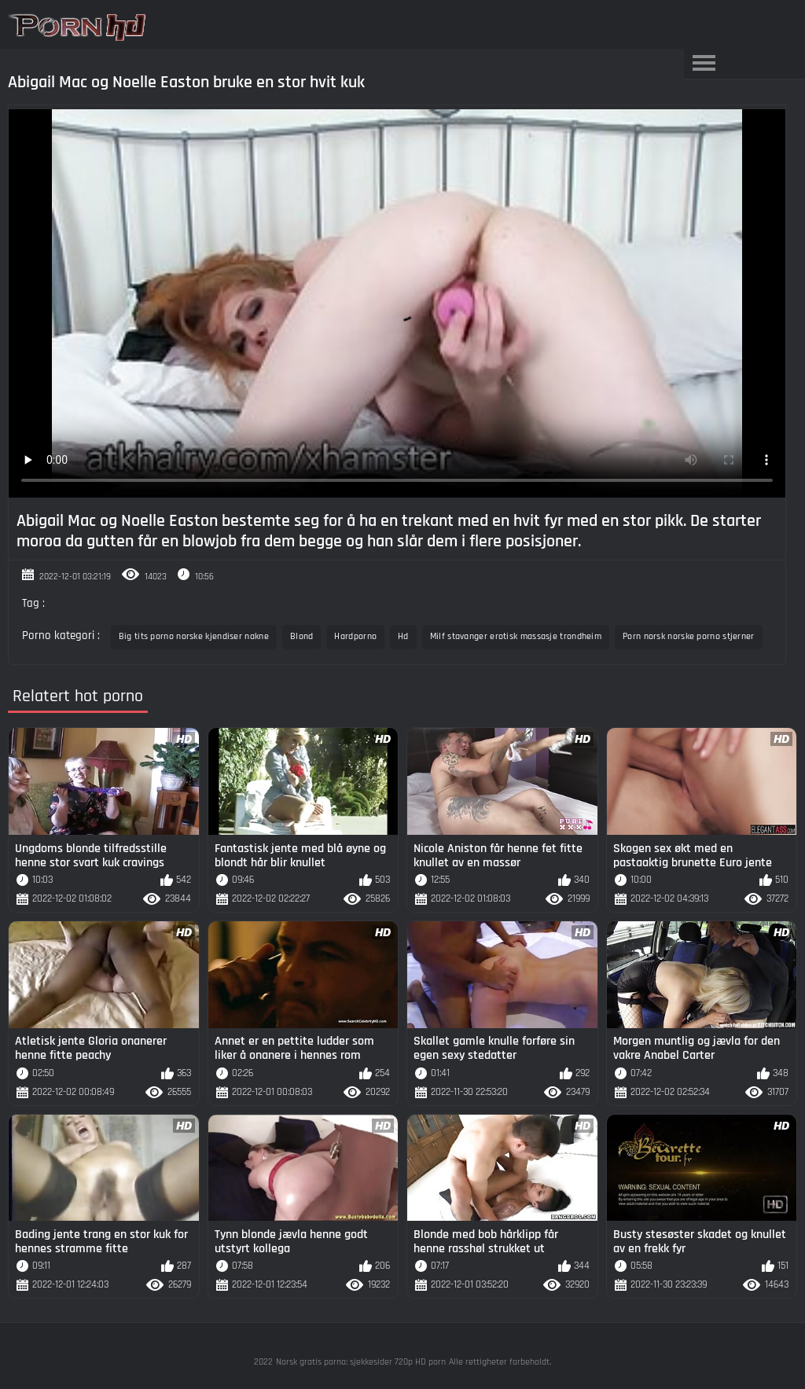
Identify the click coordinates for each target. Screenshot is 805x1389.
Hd (403, 636)
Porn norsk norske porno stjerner (689, 636)
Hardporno (355, 636)
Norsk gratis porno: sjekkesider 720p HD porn (361, 1362)
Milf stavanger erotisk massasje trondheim (515, 636)
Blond (302, 636)
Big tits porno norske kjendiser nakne (194, 636)
